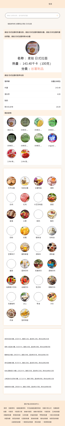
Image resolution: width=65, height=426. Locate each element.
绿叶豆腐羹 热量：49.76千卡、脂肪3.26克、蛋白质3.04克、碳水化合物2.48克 (27, 363)
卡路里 (10, 411)
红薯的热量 (25, 418)
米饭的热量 (34, 415)
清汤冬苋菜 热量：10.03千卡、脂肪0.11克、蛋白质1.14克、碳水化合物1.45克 (27, 339)
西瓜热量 (38, 422)
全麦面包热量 (16, 422)
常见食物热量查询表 (34, 408)
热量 (5, 411)
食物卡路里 (28, 411)
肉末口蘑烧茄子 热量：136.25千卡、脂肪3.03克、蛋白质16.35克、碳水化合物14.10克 (29, 370)
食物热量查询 (20, 408)
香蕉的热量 (16, 415)
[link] (11, 24)
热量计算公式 (47, 408)
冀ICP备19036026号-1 (31, 404)
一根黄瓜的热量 (27, 422)
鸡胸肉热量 (7, 415)
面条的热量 (34, 418)
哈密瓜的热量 (54, 418)
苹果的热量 (43, 415)
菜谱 (5, 408)
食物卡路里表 (37, 411)
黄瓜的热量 (16, 418)
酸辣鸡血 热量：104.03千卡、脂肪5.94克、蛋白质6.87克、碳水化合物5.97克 (26, 354)
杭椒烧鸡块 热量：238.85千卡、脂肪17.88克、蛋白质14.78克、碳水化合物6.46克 (28, 386)
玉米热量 (25, 415)
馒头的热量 (44, 418)
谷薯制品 (19, 24)
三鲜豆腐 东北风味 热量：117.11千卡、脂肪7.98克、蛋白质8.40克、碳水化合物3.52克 (29, 378)
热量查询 (12, 408)
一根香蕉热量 (47, 422)
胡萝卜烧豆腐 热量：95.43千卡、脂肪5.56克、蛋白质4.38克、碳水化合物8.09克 (27, 347)
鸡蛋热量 (7, 418)
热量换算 (56, 408)
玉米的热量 (56, 411)
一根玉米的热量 (54, 415)
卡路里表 (47, 411)
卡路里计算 (18, 411)
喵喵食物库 (11, 24)
